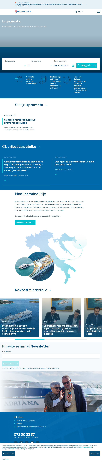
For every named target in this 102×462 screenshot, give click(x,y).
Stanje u (29, 104)
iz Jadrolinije (31, 290)
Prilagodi (5, 459)
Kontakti (20, 424)
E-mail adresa (7, 351)
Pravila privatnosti (86, 447)
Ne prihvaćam (8, 454)
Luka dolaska (36, 61)
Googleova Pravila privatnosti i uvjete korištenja (18, 449)
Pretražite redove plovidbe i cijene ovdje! (31, 80)
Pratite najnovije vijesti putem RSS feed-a (31, 427)
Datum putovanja (60, 61)
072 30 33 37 (24, 434)
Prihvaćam (95, 454)
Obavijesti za (19, 146)
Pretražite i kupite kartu (87, 65)
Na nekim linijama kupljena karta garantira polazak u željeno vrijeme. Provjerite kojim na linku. (80, 85)
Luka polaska (10, 61)
